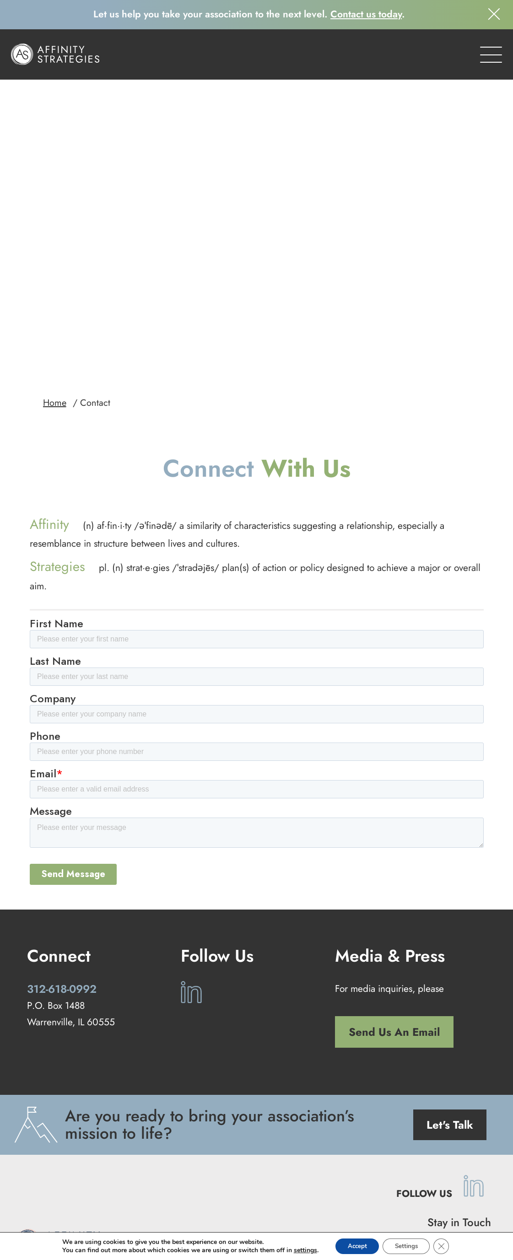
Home (54, 307)
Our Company (321, 1194)
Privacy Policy (261, 1221)
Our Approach (157, 1194)
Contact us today (366, 14)
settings (300, 1250)
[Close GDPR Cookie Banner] (445, 1246)
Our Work (268, 1194)
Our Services (217, 1194)
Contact (371, 1194)
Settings (408, 1245)
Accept (355, 1245)
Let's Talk (450, 1029)
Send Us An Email (394, 936)
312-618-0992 (62, 893)
